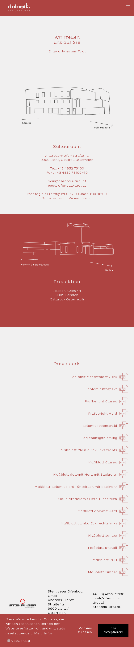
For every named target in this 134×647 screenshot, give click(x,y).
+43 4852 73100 (71, 168)
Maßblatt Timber (108, 572)
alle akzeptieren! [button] (113, 630)
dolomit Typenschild (105, 426)
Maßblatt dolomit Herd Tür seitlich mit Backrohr (81, 487)
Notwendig (18, 641)
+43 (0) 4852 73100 (108, 594)
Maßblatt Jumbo (108, 536)
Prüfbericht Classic (106, 401)
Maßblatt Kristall (108, 548)
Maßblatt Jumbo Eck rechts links (94, 523)
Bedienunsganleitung (105, 438)
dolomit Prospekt (108, 389)
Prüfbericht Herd (108, 414)
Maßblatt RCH (110, 560)
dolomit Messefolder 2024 (100, 377)
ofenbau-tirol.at (106, 607)
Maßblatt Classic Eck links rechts (94, 450)
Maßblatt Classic (108, 462)
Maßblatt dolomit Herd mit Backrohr (90, 475)
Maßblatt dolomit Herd (102, 511)
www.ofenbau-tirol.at (67, 186)
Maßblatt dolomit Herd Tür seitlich (93, 499)
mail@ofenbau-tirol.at (67, 181)
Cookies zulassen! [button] (85, 630)
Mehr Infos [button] (43, 633)
